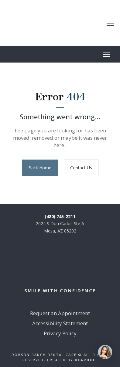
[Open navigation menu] (110, 23)
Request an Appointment (60, 313)
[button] (40, 168)
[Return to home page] (55, 23)
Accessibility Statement (60, 323)
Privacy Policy (60, 333)
